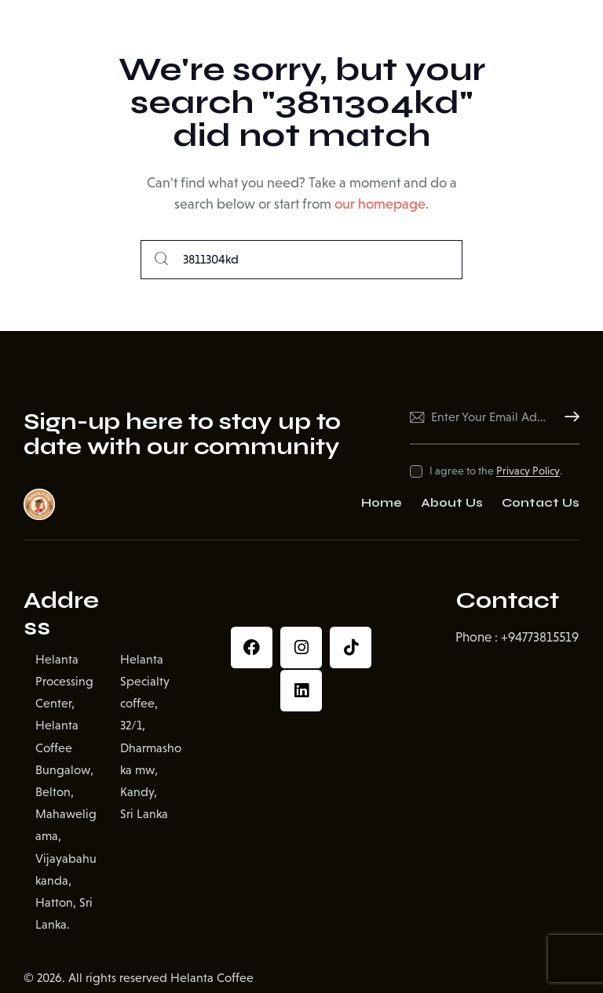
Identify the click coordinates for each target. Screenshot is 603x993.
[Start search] (161, 260)
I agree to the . (495, 470)
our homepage (380, 204)
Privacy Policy (528, 471)
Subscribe (567, 417)
